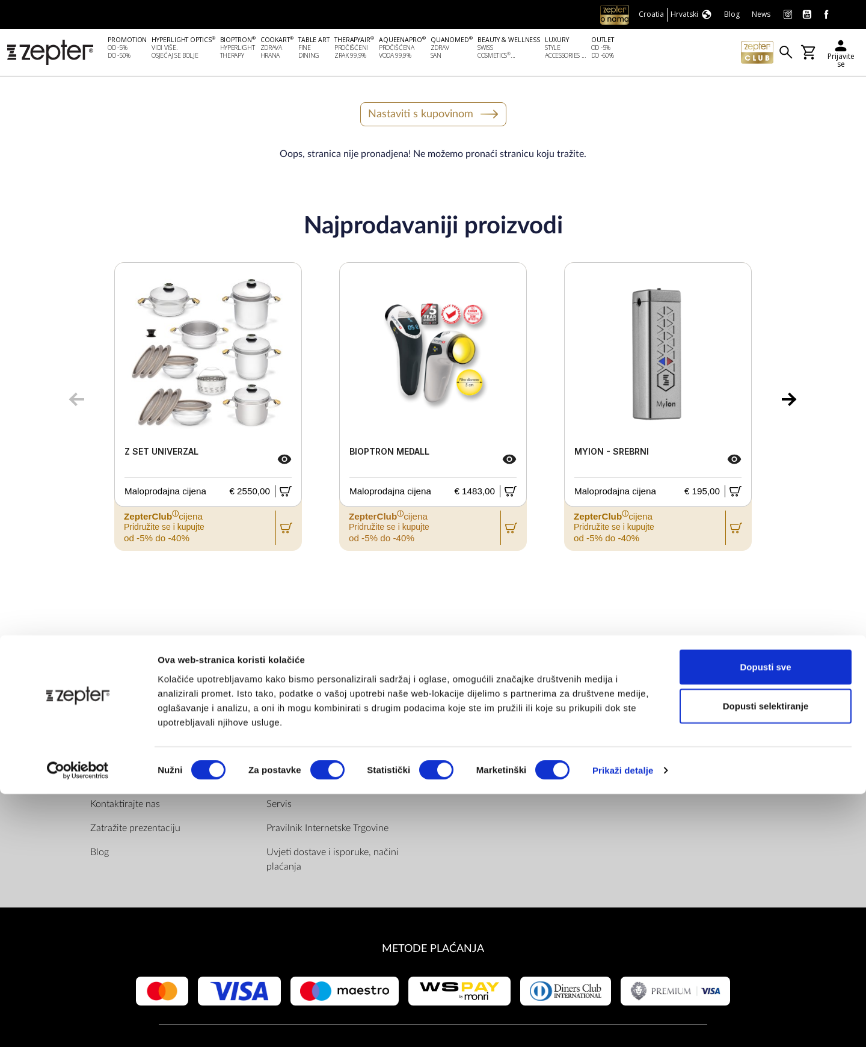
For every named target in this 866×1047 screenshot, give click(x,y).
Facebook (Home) (494, 734)
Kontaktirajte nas (125, 806)
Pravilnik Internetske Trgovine (327, 830)
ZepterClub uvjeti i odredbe (323, 782)
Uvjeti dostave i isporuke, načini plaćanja (332, 862)
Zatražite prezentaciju (135, 830)
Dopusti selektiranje (766, 959)
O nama (106, 734)
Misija (102, 758)
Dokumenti (289, 734)
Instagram (478, 782)
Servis (279, 806)
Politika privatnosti (305, 758)
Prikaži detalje (623, 1023)
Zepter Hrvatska (124, 782)
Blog (99, 854)
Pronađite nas (486, 709)
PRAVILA (288, 709)
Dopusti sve (765, 919)
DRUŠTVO (115, 709)
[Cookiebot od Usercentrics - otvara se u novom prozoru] (78, 1024)
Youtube (475, 758)
